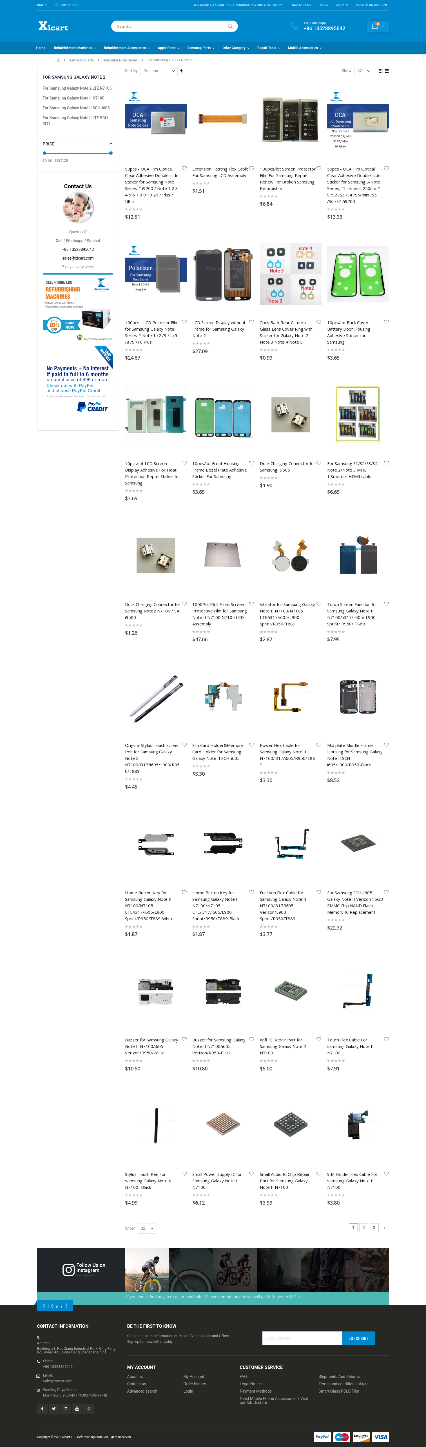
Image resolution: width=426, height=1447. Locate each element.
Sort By (131, 70)
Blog (324, 5)
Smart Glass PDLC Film (339, 912)
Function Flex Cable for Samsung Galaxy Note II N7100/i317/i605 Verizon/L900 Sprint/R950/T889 (283, 563)
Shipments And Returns (339, 898)
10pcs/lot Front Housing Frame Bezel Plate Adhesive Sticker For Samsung (219, 333)
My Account (194, 898)
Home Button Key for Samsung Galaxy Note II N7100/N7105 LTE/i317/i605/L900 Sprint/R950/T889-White (149, 563)
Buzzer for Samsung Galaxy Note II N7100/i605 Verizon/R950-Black (219, 636)
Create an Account (372, 5)
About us (135, 898)
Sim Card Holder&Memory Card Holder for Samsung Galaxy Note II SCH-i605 (217, 478)
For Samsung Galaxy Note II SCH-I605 (76, 108)
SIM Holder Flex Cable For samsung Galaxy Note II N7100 (352, 702)
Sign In (342, 5)
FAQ (243, 898)
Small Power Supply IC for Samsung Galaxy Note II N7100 (217, 702)
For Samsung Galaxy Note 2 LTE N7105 (77, 88)
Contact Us (301, 5)
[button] (184, 168)
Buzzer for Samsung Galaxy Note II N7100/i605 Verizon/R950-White (151, 636)
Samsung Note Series (120, 60)
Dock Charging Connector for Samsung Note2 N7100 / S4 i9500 (152, 405)
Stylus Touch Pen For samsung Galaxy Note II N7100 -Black (148, 702)
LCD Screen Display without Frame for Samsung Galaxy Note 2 (219, 260)
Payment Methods (256, 912)
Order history (195, 905)
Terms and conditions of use (344, 905)
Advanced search (142, 912)
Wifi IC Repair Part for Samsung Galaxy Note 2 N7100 (283, 636)
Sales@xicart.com (58, 902)
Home (59, 60)
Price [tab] (49, 144)
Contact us (136, 905)
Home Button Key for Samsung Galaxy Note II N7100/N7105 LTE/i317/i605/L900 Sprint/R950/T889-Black (215, 563)
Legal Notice (251, 905)
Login (188, 912)
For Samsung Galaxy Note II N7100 (73, 98)
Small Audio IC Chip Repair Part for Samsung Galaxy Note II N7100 (285, 702)
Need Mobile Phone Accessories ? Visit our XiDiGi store (274, 922)
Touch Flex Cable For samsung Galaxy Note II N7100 (350, 636)
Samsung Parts (81, 60)
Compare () (66, 5)
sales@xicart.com (78, 258)
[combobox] (174, 26)
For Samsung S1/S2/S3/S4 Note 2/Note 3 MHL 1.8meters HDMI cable (352, 333)
